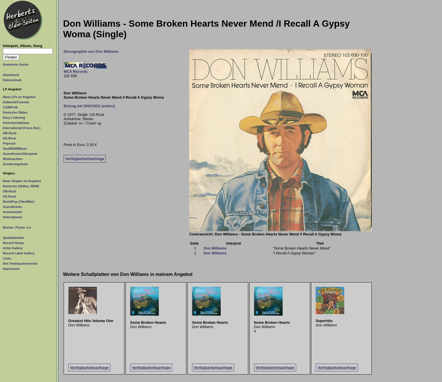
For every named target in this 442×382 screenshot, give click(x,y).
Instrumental (12, 212)
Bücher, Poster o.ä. (17, 227)
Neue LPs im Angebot (19, 97)
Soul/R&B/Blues (15, 148)
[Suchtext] (28, 51)
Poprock (9, 143)
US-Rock (9, 138)
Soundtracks (12, 206)
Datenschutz (12, 80)
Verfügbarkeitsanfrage (84, 159)
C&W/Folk (10, 107)
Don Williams (215, 248)
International (12, 217)
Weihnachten (12, 159)
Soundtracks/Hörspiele (20, 153)
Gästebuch (11, 75)
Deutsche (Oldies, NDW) (21, 186)
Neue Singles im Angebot (22, 181)
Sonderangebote (15, 164)
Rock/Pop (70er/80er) (18, 201)
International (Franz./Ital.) (21, 128)
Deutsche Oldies (15, 112)
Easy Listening (14, 117)
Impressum (11, 268)
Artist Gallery (13, 248)
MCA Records (75, 71)
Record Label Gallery (18, 253)
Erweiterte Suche (16, 64)
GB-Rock (9, 133)
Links (7, 258)
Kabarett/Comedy (16, 102)
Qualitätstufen (13, 237)
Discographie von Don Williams (91, 51)
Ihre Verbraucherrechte (20, 263)
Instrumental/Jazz (16, 122)
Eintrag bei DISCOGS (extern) (89, 106)
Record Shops (13, 243)
